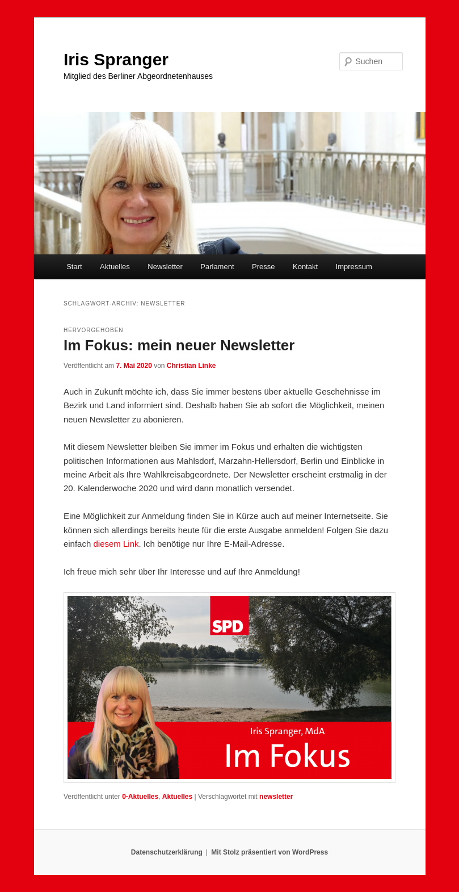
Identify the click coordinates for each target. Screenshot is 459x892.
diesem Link (115, 543)
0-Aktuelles (140, 797)
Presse (263, 266)
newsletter (276, 797)
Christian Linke (191, 366)
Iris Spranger (116, 59)
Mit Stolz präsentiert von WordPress (269, 852)
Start (74, 266)
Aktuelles (115, 266)
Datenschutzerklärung (167, 852)
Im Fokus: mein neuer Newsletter (179, 345)
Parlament (217, 266)
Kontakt (305, 266)
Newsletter (165, 266)
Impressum (354, 266)
